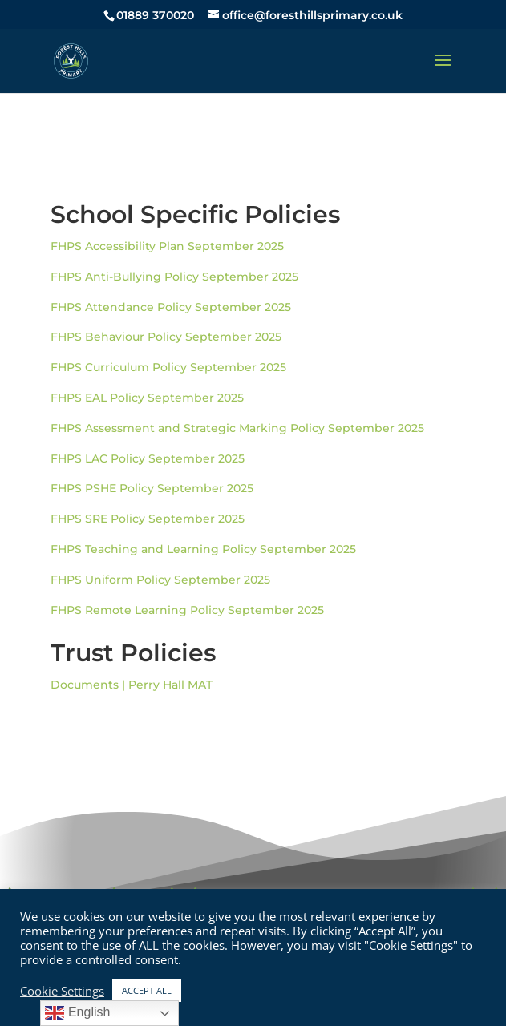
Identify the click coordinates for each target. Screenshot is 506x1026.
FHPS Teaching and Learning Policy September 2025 (203, 549)
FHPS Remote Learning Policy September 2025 (187, 610)
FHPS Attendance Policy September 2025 (171, 307)
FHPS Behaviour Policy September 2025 (166, 336)
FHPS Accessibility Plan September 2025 (167, 246)
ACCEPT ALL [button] (147, 990)
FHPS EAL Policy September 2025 (147, 397)
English (77, 1013)
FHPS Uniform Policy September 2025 (160, 579)
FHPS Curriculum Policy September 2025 (168, 367)
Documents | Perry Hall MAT (132, 684)
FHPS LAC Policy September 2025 (148, 458)
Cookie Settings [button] (62, 991)
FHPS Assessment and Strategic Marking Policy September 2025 (237, 428)
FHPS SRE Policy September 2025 (148, 518)
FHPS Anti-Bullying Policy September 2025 (174, 276)
